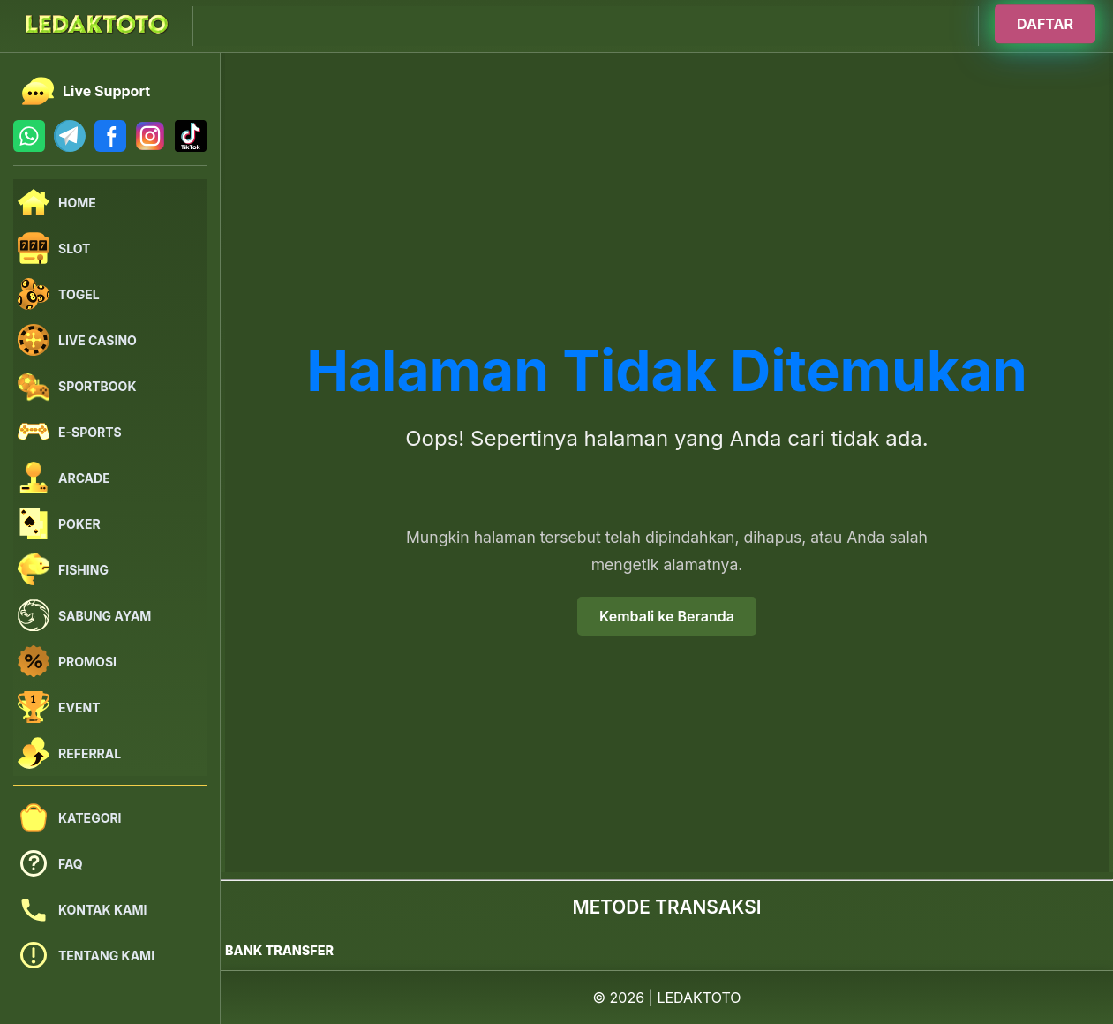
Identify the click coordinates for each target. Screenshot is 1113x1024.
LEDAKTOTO (699, 997)
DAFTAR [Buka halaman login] (1045, 24)
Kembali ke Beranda (666, 616)
